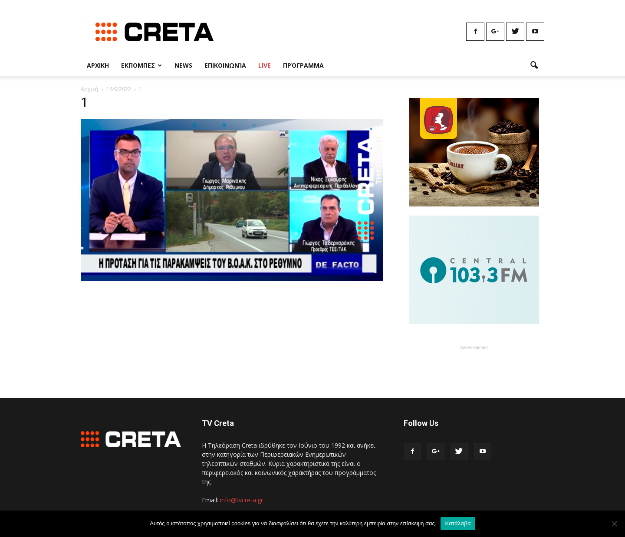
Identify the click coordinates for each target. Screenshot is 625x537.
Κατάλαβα (457, 523)
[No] (614, 523)
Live (264, 65)
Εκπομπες (141, 65)
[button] (533, 65)
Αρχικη (98, 65)
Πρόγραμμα (303, 65)
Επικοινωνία (225, 65)
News (183, 65)
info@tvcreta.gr (241, 500)
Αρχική (89, 89)
